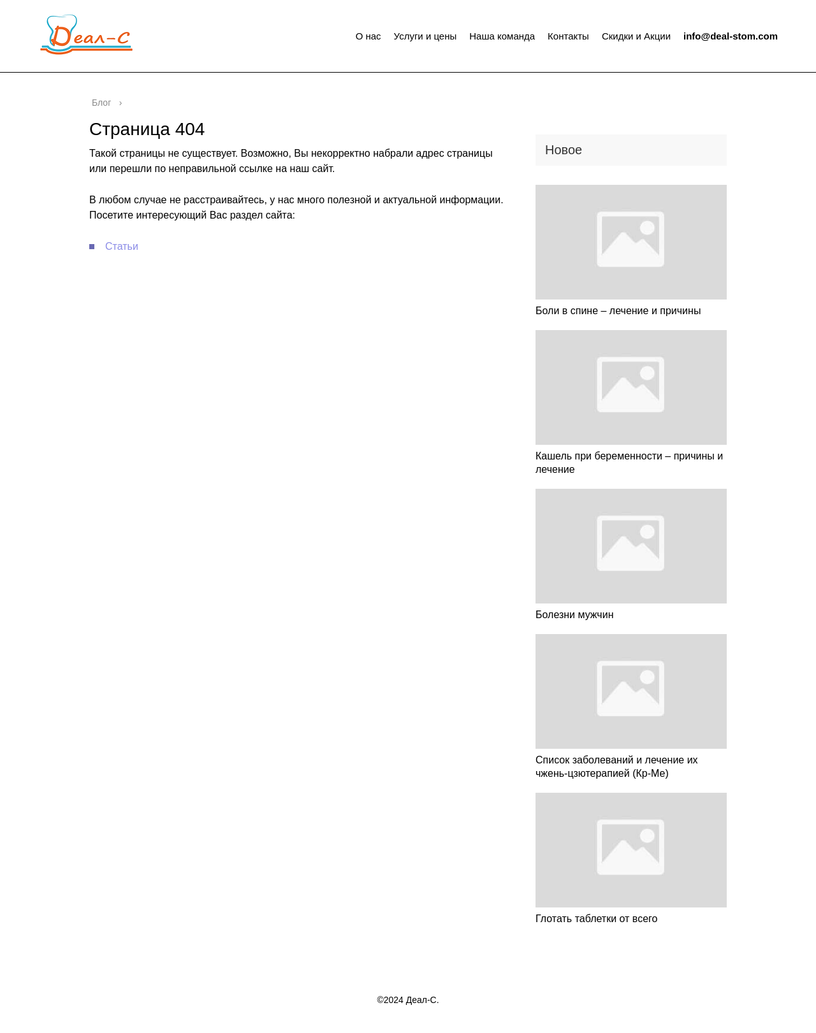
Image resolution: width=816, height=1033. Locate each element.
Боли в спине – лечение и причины (618, 310)
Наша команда (502, 36)
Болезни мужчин (574, 614)
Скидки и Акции (636, 36)
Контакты (568, 36)
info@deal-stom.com (730, 36)
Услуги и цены (425, 36)
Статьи (121, 246)
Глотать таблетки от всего (596, 918)
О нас (368, 36)
